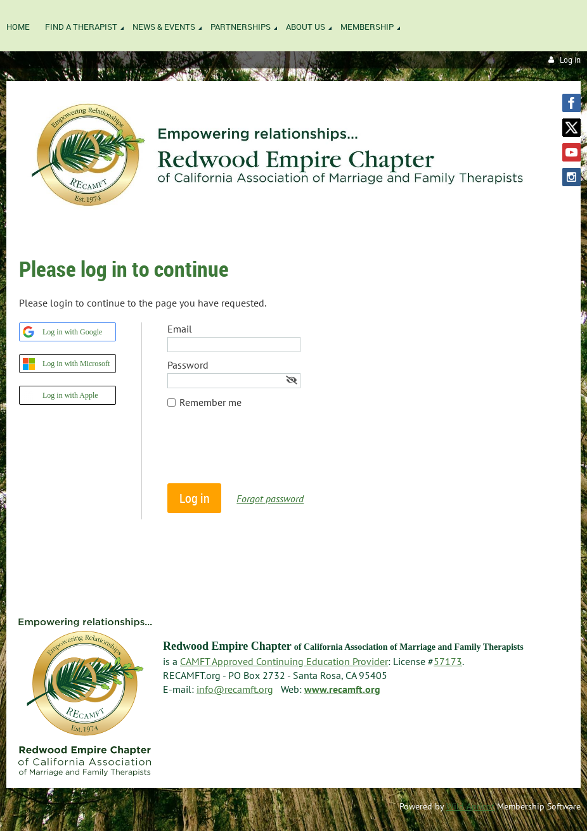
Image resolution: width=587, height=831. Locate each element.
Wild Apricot (470, 806)
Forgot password (270, 498)
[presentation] (263, 452)
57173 (448, 661)
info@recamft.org (235, 689)
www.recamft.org (342, 689)
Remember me (210, 402)
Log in (570, 59)
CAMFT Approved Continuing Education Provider (284, 661)
